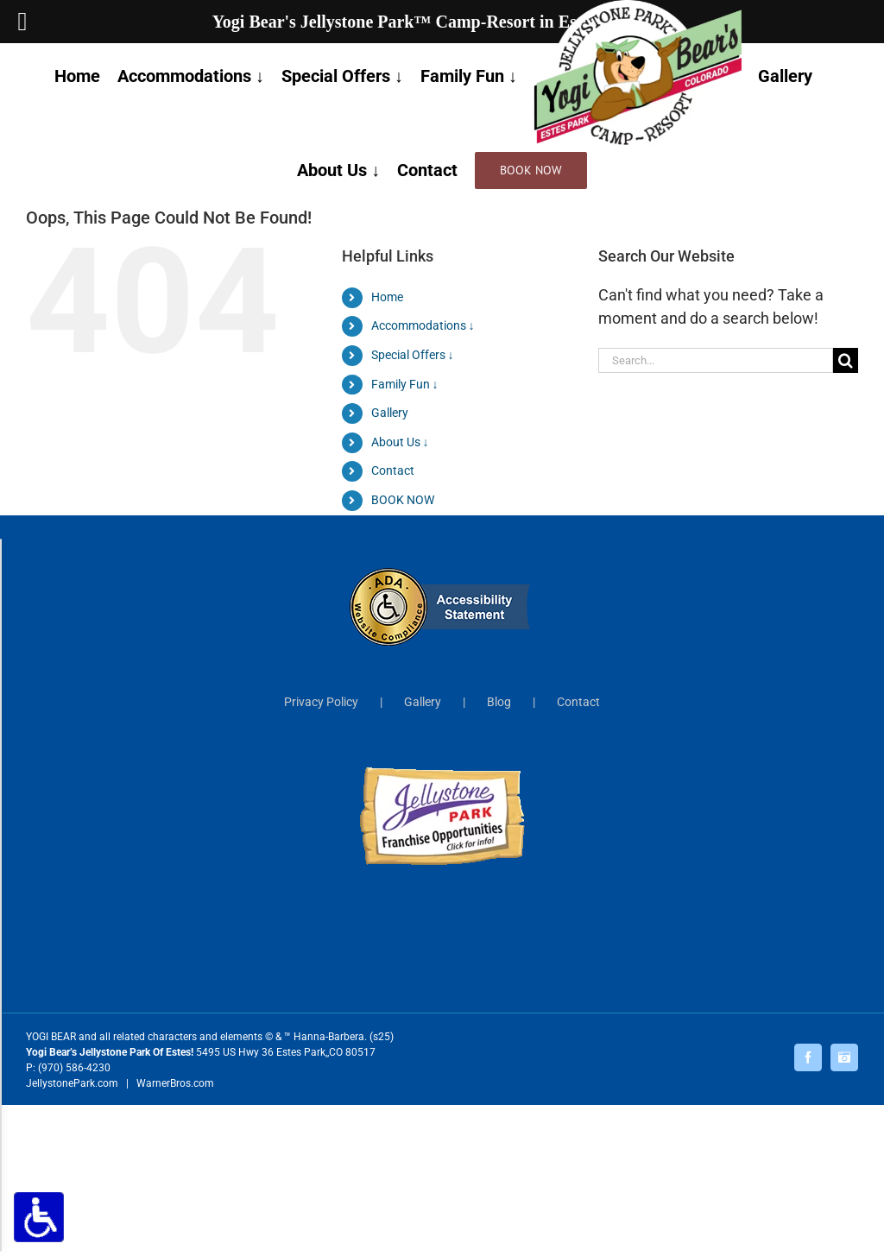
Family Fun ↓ (405, 384)
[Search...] (715, 360)
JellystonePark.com (72, 1083)
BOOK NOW (402, 500)
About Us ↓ (400, 442)
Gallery (389, 413)
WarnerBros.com (175, 1083)
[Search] (845, 360)
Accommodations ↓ (423, 325)
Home (387, 297)
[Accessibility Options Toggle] (39, 1217)
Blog (499, 702)
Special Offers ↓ (412, 355)
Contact (392, 470)
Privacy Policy (321, 702)
